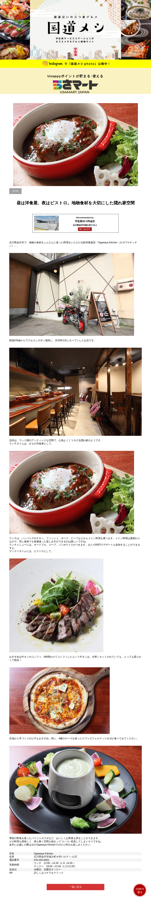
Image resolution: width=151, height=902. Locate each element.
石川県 (15, 191)
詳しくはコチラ (85, 229)
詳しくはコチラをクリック (48, 872)
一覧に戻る (75, 887)
